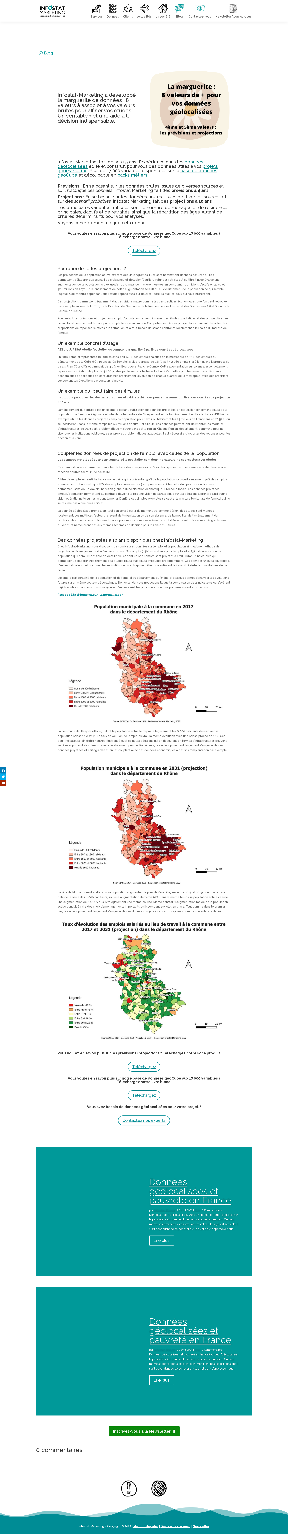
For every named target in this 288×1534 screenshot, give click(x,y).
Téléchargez (144, 250)
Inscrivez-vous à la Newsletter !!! (144, 1431)
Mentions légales (145, 1526)
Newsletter (201, 1526)
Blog (48, 53)
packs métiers (132, 175)
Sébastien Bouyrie (164, 1210)
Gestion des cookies (175, 1526)
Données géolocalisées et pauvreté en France (190, 1191)
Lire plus (162, 1240)
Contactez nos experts (144, 1120)
